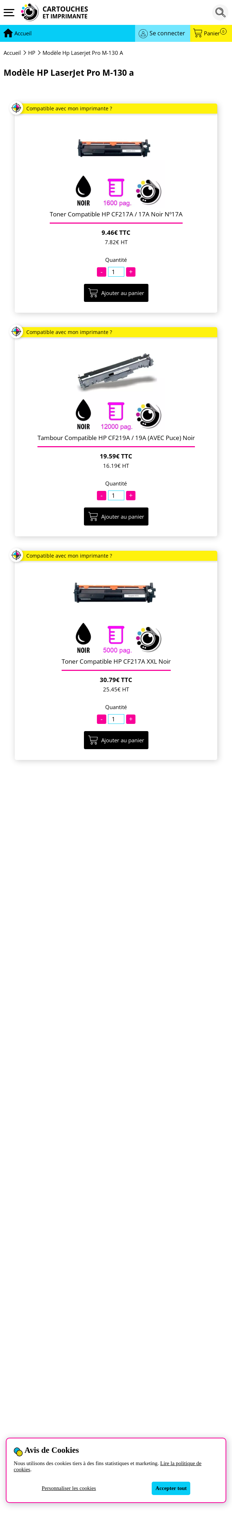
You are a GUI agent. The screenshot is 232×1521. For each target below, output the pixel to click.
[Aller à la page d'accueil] (23, 33)
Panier (215, 33)
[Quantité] (116, 272)
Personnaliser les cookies (69, 1488)
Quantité (116, 259)
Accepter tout (171, 1488)
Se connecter (167, 33)
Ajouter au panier (116, 293)
